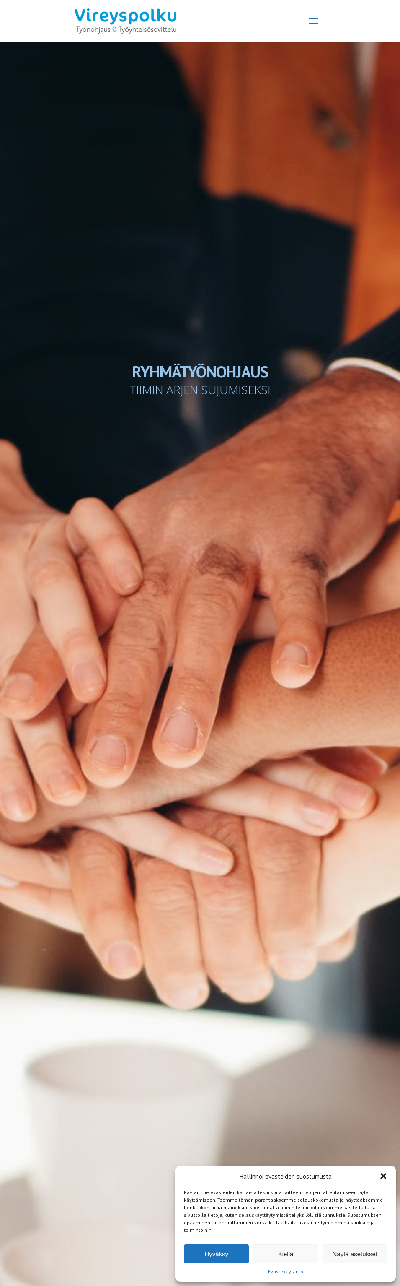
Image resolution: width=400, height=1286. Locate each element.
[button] (383, 1176)
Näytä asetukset (355, 1253)
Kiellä (286, 1253)
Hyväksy (216, 1253)
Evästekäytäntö (285, 1271)
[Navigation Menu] (314, 21)
